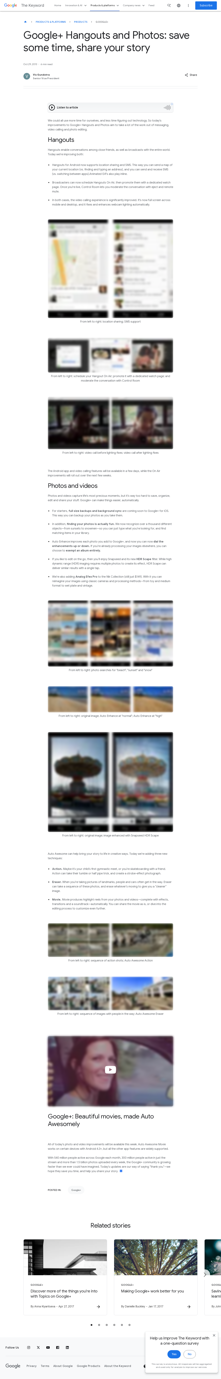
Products (80, 21)
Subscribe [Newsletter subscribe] (206, 5)
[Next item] (205, 1275)
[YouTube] (48, 1348)
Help (149, 1366)
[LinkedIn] (67, 1348)
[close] (210, 1375)
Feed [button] (151, 5)
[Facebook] (58, 1348)
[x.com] (38, 1348)
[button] (191, 75)
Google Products (88, 1366)
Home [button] (57, 5)
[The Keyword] (25, 22)
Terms (45, 1366)
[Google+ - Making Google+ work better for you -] (155, 1277)
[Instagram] (29, 1348)
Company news (134, 5)
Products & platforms (105, 5)
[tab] (91, 1325)
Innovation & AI (76, 5)
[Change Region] (187, 1366)
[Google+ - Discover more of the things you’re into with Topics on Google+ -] (65, 1277)
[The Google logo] (13, 1366)
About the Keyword (117, 1366)
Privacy (32, 1366)
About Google (63, 1366)
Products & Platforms (51, 21)
